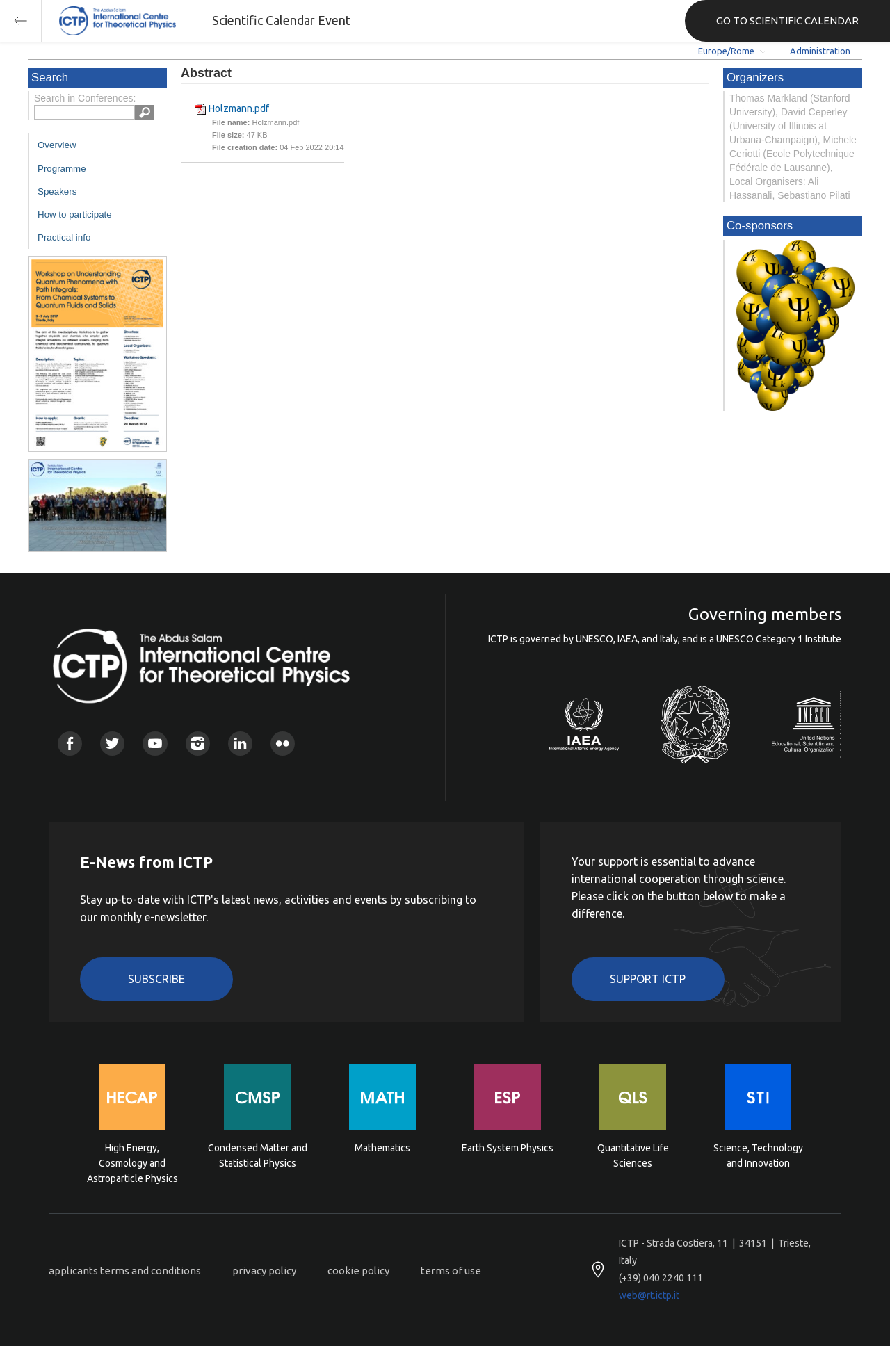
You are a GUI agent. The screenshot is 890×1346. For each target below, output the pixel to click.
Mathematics (382, 1147)
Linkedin (240, 743)
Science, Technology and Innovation (758, 1155)
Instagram (198, 743)
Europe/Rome (726, 51)
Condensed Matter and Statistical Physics (257, 1155)
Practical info (64, 237)
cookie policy (358, 1270)
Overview (57, 145)
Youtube (155, 743)
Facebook (70, 743)
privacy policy (264, 1270)
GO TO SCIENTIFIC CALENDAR (787, 20)
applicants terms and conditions (125, 1270)
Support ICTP (648, 979)
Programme (62, 168)
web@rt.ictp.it (649, 1295)
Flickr (282, 743)
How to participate (75, 214)
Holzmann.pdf (239, 108)
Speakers (57, 191)
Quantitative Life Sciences (633, 1155)
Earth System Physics (507, 1147)
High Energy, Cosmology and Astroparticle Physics (132, 1162)
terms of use (451, 1270)
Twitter (112, 743)
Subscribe (156, 979)
